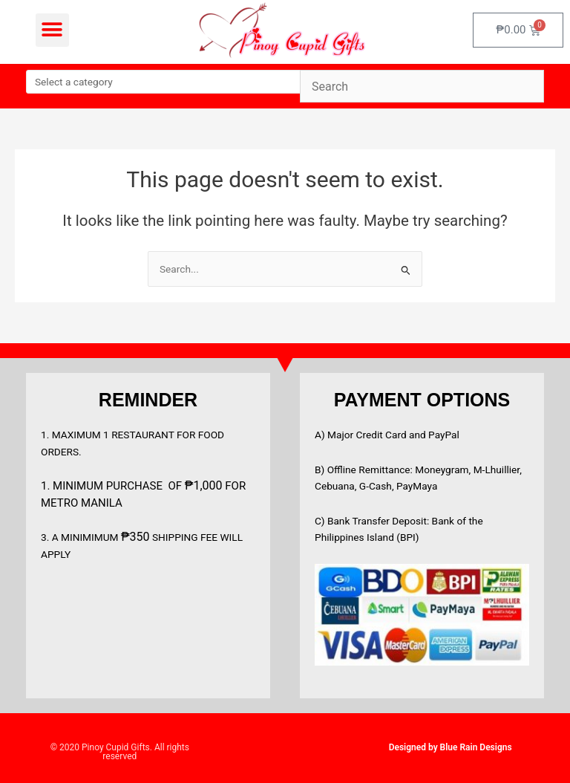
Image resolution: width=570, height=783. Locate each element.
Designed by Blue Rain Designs (450, 747)
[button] (52, 30)
